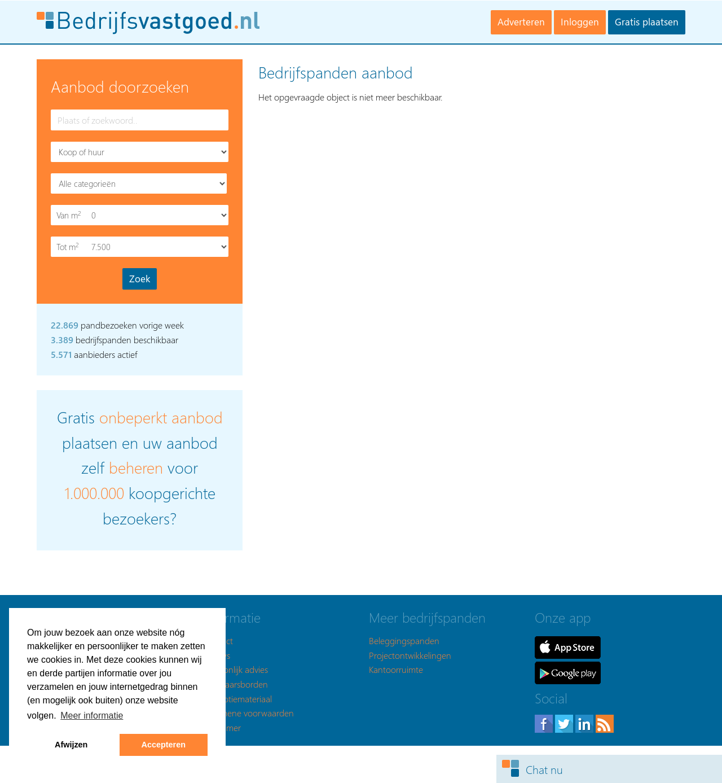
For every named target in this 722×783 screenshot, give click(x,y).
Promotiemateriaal (237, 699)
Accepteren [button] (164, 744)
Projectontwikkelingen (410, 655)
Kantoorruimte (396, 669)
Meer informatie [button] (91, 715)
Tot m (69, 247)
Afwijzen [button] (71, 744)
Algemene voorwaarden (248, 713)
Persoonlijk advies (235, 669)
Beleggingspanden (404, 640)
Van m (69, 215)
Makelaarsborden (235, 684)
